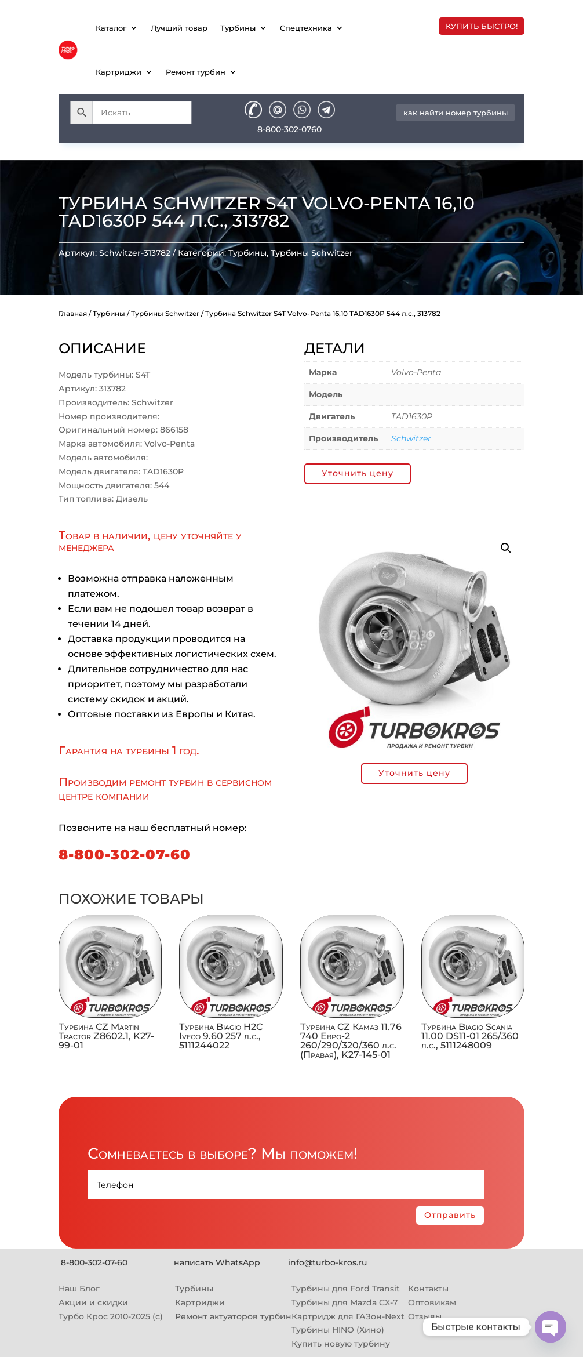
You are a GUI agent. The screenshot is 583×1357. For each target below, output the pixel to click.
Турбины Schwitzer (312, 253)
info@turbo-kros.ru (327, 1262)
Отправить (450, 1215)
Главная (73, 313)
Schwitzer (411, 438)
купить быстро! (482, 26)
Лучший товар (179, 27)
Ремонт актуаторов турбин (233, 1316)
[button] (505, 548)
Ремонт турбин (195, 72)
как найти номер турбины (455, 112)
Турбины (238, 27)
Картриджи (118, 72)
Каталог (111, 27)
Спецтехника (306, 27)
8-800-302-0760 (289, 129)
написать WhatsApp (217, 1262)
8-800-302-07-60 (125, 854)
